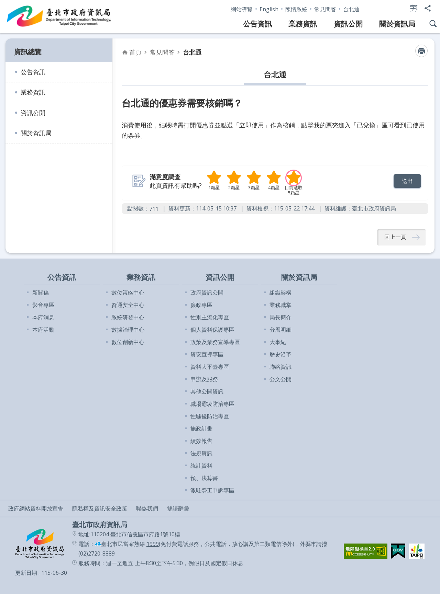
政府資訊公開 (206, 292)
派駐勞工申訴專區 (212, 490)
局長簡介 (281, 317)
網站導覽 (242, 9)
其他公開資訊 (206, 391)
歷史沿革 (281, 354)
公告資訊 (257, 23)
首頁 (135, 52)
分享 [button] (427, 8)
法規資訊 (201, 453)
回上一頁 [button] (395, 237)
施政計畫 (201, 428)
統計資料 (201, 465)
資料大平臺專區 (209, 366)
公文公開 (281, 379)
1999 (152, 544)
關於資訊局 (397, 23)
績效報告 (201, 441)
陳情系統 (296, 9)
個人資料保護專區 (212, 329)
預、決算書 (204, 478)
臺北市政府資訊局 (59, 16)
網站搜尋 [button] (433, 24)
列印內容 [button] (421, 51)
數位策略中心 (127, 292)
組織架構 (281, 292)
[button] (407, 181)
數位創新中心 (127, 342)
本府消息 (43, 317)
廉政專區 (201, 305)
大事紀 (278, 342)
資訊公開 (348, 23)
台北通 (351, 9)
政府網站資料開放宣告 (35, 508)
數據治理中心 (127, 329)
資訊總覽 (28, 51)
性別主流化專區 (209, 317)
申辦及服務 (204, 379)
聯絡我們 (147, 508)
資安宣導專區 (206, 354)
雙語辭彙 (178, 508)
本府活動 (43, 329)
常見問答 (325, 9)
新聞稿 (40, 292)
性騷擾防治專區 (209, 416)
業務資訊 (302, 23)
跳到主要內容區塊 (3, 3)
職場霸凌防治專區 (212, 404)
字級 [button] (414, 8)
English (269, 9)
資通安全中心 (127, 305)
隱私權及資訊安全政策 (99, 508)
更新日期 (26, 572)
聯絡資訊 (281, 366)
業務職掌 (281, 305)
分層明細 (281, 329)
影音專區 (43, 305)
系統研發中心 (127, 317)
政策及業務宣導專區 (215, 342)
